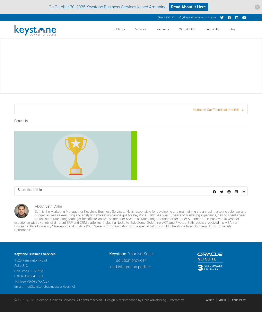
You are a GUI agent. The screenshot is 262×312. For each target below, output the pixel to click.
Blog (232, 29)
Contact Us (213, 29)
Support (210, 300)
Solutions (119, 29)
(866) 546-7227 (166, 17)
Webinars (163, 29)
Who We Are (187, 29)
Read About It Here (188, 6)
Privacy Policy (238, 300)
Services (140, 29)
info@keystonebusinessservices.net (197, 17)
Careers (222, 300)
